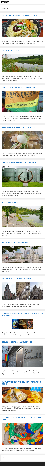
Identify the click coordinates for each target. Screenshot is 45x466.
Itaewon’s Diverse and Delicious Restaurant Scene (21, 383)
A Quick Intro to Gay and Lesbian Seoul (19, 87)
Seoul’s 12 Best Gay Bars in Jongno (17, 342)
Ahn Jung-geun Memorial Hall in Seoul (19, 162)
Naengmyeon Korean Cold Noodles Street (20, 127)
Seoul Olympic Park (10, 50)
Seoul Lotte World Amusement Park (18, 242)
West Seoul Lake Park (11, 202)
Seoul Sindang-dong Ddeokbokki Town (19, 15)
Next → (10, 458)
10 (7, 458)
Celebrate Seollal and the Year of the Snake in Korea (21, 419)
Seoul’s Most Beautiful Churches (16, 278)
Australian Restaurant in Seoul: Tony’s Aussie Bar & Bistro (22, 314)
